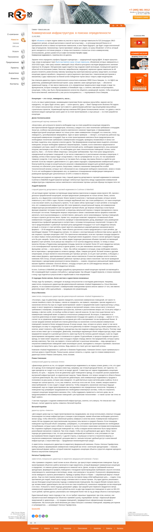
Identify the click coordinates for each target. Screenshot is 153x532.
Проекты (13, 67)
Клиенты (13, 78)
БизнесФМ (36, 509)
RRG (20, 15)
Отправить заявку (141, 17)
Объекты (13, 62)
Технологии (13, 56)
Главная (34, 29)
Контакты (13, 83)
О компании (13, 34)
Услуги (13, 51)
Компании (16, 43)
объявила (40, 41)
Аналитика (13, 73)
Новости (13, 39)
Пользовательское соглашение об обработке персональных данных (138, 517)
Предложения (82, 528)
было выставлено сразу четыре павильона (72, 62)
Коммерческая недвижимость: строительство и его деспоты (52, 55)
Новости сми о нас (44, 29)
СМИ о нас (15, 46)
